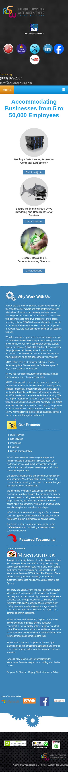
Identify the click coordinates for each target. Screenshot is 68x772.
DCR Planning (17, 435)
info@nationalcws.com (16, 82)
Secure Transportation (21, 451)
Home (7, 90)
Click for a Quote (34, 172)
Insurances (15, 443)
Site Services (16, 439)
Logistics (14, 447)
